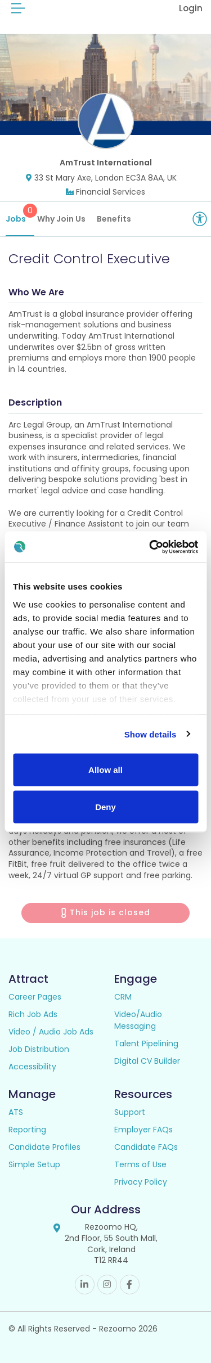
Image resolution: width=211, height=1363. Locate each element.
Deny (105, 806)
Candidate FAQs (146, 1147)
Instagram (107, 1284)
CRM (123, 996)
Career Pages (34, 996)
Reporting (27, 1129)
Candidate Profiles (44, 1147)
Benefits (114, 218)
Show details (150, 734)
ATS (15, 1112)
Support (129, 1112)
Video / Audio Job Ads (50, 1031)
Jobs (20, 214)
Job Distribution (38, 1049)
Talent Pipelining (146, 1043)
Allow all (105, 770)
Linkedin (85, 1284)
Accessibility (32, 1066)
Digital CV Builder (147, 1061)
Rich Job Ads (32, 1014)
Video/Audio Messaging (138, 1020)
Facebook (130, 1284)
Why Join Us (61, 218)
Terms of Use (140, 1164)
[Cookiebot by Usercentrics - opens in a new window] (150, 546)
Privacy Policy (140, 1181)
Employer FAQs (143, 1129)
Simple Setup (34, 1164)
